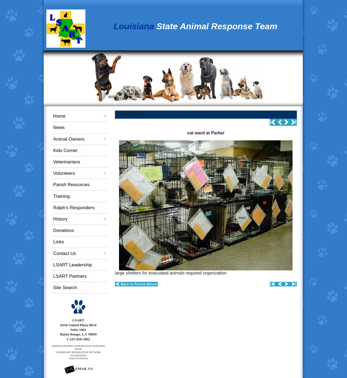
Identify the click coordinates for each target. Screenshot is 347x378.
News (59, 127)
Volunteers (64, 173)
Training (61, 196)
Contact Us (64, 253)
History (60, 219)
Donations (63, 230)
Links (58, 241)
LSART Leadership (72, 264)
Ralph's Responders (74, 207)
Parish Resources (71, 184)
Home (59, 116)
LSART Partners (69, 276)
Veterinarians (66, 161)
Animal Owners (68, 139)
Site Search (65, 287)
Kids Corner (65, 150)
